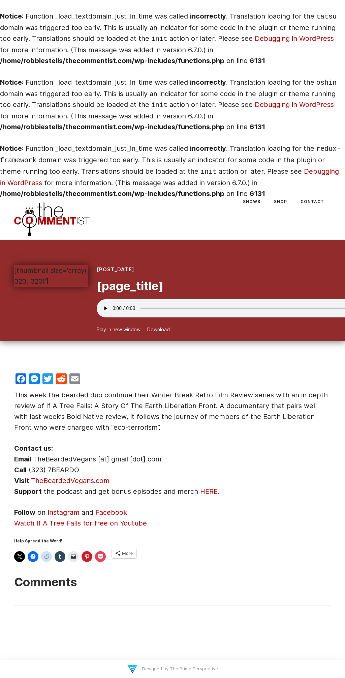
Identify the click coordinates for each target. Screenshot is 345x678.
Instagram (64, 512)
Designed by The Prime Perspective (179, 668)
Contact (312, 201)
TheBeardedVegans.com (70, 481)
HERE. (209, 491)
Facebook (111, 512)
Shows (251, 201)
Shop (280, 201)
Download (158, 329)
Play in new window (118, 329)
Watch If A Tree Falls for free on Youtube (80, 523)
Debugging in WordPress (294, 38)
